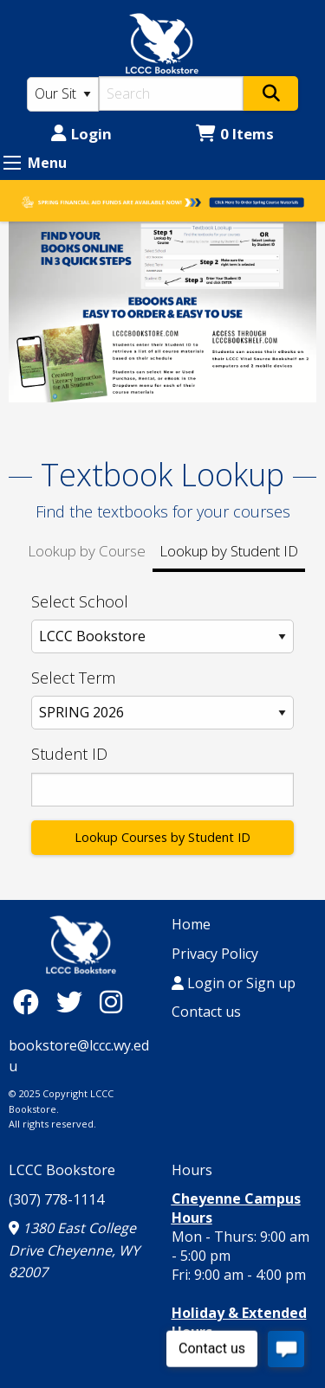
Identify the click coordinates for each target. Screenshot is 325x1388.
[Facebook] (30, 1001)
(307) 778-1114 (56, 1199)
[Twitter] (73, 1001)
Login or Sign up (234, 983)
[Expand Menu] (12, 163)
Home (191, 924)
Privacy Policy (215, 953)
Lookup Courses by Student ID (162, 837)
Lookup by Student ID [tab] (228, 551)
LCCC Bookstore (62, 1169)
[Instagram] (111, 1001)
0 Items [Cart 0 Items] (235, 134)
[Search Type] (63, 94)
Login (81, 134)
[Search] (171, 93)
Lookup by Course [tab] (87, 551)
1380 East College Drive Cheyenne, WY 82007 (74, 1250)
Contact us (206, 1011)
